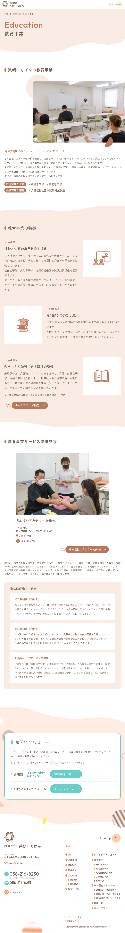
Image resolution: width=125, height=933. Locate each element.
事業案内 (17, 14)
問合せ (110, 4)
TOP (6, 14)
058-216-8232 (28, 540)
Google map (25, 535)
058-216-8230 (24, 874)
